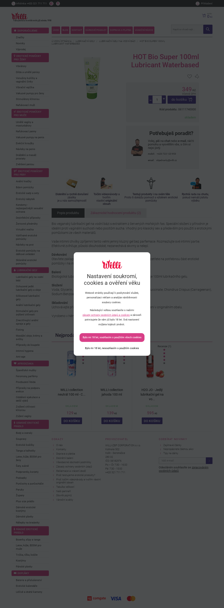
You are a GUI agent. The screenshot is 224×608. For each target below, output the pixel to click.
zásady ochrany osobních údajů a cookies (106, 315)
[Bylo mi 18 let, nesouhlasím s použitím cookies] (112, 348)
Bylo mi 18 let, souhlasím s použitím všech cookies (112, 337)
